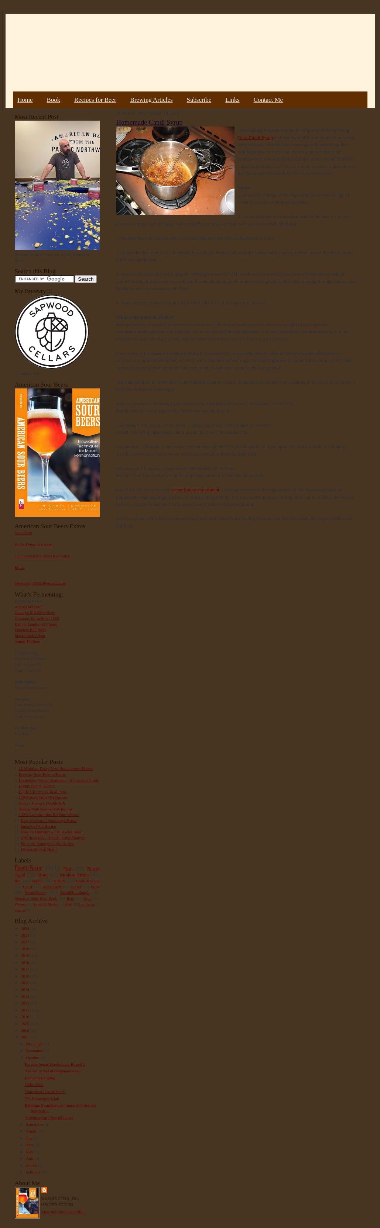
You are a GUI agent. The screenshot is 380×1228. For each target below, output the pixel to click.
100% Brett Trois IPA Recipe (43, 797)
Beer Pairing (86, 904)
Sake (68, 904)
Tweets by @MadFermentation (40, 583)
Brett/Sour (28, 868)
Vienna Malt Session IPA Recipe (45, 809)
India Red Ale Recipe (38, 826)
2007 (25, 1037)
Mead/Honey (35, 892)
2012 (25, 1003)
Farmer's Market (46, 904)
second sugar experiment (195, 489)
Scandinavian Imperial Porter (49, 1117)
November (35, 1050)
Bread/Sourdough (74, 892)
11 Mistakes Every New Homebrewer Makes (56, 768)
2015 (25, 982)
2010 (25, 1016)
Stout (42, 875)
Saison (37, 881)
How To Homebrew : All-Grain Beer (51, 832)
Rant (70, 898)
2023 (25, 935)
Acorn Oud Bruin (29, 607)
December (35, 1044)
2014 (25, 989)
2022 (25, 942)
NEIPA (59, 881)
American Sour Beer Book (36, 898)
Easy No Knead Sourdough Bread (48, 820)
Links (232, 99)
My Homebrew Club (42, 1098)
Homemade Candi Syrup (45, 1091)
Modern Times (74, 875)
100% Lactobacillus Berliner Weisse (49, 814)
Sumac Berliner (28, 641)
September (35, 1124)
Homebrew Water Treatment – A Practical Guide (59, 780)
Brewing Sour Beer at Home (42, 774)
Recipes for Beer (95, 99)
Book (53, 99)
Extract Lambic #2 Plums (36, 624)
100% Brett (51, 887)
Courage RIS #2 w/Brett (35, 612)
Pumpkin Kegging (40, 1078)
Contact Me (268, 99)
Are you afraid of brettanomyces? (52, 1071)
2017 (25, 969)
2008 (25, 1030)
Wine (95, 887)
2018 (25, 962)
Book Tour (23, 532)
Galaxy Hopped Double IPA (42, 803)
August (32, 1131)
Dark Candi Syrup (255, 137)
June (30, 1144)
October (33, 1057)
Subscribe (199, 99)
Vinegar (20, 910)
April (30, 1158)
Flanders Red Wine (31, 629)
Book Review (88, 881)
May (30, 1151)
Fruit (68, 868)
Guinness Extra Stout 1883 (37, 618)
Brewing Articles (151, 99)
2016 (25, 976)
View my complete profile (63, 1212)
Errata (20, 567)
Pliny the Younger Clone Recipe (47, 843)
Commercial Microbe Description (43, 556)
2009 (25, 1023)
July (30, 1138)
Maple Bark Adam (30, 635)
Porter (76, 887)
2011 (25, 1010)
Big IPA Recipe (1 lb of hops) (43, 791)
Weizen (20, 904)
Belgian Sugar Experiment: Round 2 (55, 1064)
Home (24, 99)
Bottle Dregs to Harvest (34, 544)
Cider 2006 (34, 1084)
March (32, 1165)
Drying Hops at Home (39, 849)
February (34, 1172)
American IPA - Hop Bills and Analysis (53, 838)
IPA (18, 881)
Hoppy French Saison (37, 786)
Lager (27, 887)
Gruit (88, 898)
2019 (25, 955)
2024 (25, 928)
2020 (25, 949)
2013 (25, 996)
